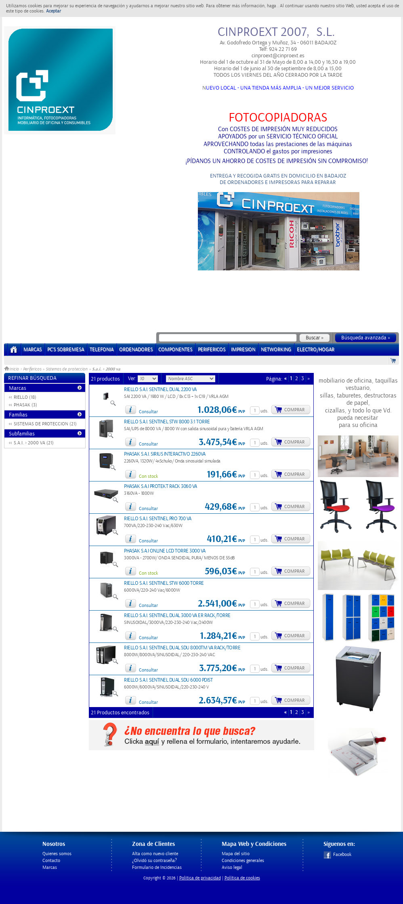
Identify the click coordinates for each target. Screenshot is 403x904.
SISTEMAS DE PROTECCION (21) (45, 424)
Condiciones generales (243, 860)
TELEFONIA (101, 350)
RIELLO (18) (25, 397)
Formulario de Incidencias (157, 867)
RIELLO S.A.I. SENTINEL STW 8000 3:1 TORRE (167, 422)
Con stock (148, 476)
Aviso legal (232, 867)
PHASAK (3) (25, 405)
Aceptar (53, 11)
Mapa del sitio (236, 853)
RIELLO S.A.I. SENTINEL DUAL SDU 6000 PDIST (168, 680)
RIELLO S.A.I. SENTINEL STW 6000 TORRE (164, 583)
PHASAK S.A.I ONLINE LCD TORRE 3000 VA (165, 551)
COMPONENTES (175, 350)
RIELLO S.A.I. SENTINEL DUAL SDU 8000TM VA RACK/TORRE (182, 648)
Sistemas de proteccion (67, 369)
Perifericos (32, 369)
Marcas (32, 350)
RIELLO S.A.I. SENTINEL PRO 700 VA (157, 519)
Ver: (133, 378)
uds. (264, 411)
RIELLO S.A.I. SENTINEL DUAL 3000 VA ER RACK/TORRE (177, 616)
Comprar (294, 409)
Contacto (51, 860)
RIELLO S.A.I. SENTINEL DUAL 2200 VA (160, 390)
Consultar (148, 411)
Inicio (12, 369)
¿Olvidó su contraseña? (154, 860)
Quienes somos (56, 853)
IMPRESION (243, 350)
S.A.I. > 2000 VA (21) (34, 443)
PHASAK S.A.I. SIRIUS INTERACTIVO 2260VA (165, 454)
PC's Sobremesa (65, 350)
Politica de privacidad (200, 878)
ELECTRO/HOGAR (315, 350)
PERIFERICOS (211, 350)
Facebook (337, 854)
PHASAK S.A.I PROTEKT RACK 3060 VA (160, 486)
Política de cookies (242, 878)
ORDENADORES (136, 350)
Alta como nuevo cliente (155, 853)
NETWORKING (276, 350)
